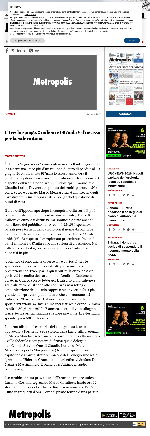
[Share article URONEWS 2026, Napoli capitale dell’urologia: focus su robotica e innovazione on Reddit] (133, 195)
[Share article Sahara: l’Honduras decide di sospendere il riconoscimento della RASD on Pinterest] (124, 264)
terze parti (53, 17)
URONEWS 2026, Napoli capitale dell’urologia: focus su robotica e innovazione (125, 179)
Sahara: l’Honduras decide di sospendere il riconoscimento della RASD (124, 248)
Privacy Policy (97, 424)
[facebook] (7, 50)
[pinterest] (25, 50)
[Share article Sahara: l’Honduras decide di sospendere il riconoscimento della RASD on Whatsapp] (129, 264)
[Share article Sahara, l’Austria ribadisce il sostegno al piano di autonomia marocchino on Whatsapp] (129, 229)
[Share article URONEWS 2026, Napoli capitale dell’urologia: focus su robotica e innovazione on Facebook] (110, 195)
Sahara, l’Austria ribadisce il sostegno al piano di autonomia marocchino (124, 214)
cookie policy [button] (30, 14)
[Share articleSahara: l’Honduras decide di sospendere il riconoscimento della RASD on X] (114, 264)
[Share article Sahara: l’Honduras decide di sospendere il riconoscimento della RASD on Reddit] (133, 264)
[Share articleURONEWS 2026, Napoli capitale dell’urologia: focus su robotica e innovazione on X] (114, 195)
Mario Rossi (113, 225)
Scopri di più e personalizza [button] (27, 40)
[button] (138, 6)
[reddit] (37, 50)
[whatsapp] (31, 50)
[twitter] (13, 50)
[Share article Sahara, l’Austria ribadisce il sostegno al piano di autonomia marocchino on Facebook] (110, 229)
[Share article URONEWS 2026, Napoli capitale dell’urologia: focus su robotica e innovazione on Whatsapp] (129, 195)
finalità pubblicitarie (41, 23)
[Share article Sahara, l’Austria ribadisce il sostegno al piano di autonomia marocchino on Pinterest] (124, 229)
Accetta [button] (131, 40)
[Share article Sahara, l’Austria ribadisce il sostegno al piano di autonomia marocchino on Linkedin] (119, 229)
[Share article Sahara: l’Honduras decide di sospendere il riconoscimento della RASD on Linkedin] (119, 264)
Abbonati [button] (126, 113)
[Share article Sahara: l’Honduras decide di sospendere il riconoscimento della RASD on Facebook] (110, 264)
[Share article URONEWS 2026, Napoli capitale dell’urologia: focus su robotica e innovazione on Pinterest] (124, 195)
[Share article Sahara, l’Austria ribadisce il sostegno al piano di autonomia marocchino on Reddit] (133, 229)
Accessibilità (112, 424)
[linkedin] (19, 50)
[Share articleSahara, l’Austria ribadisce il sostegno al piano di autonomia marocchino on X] (114, 229)
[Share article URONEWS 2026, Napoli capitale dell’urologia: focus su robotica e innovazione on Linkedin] (119, 195)
